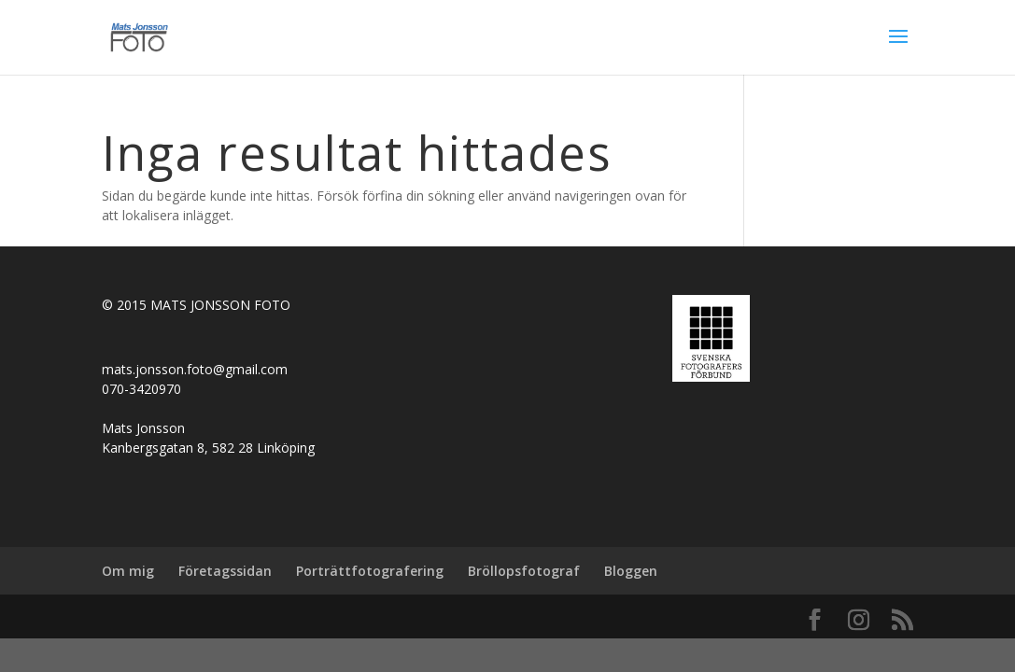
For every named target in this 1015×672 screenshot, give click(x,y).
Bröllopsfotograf (524, 571)
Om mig (128, 571)
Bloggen (630, 571)
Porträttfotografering (370, 571)
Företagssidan (225, 571)
